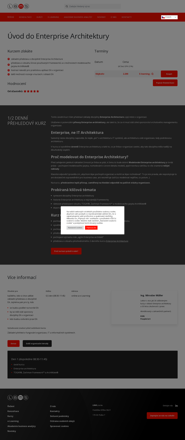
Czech (166, 17)
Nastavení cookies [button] (75, 227)
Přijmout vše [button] (91, 227)
